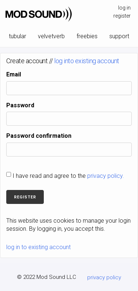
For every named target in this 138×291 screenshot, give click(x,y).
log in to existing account (38, 247)
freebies (87, 36)
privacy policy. (105, 175)
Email (13, 74)
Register (25, 197)
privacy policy (104, 277)
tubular (17, 36)
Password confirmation (38, 135)
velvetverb (51, 36)
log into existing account (86, 61)
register (122, 16)
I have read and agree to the (68, 175)
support (119, 36)
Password (20, 105)
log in (124, 8)
